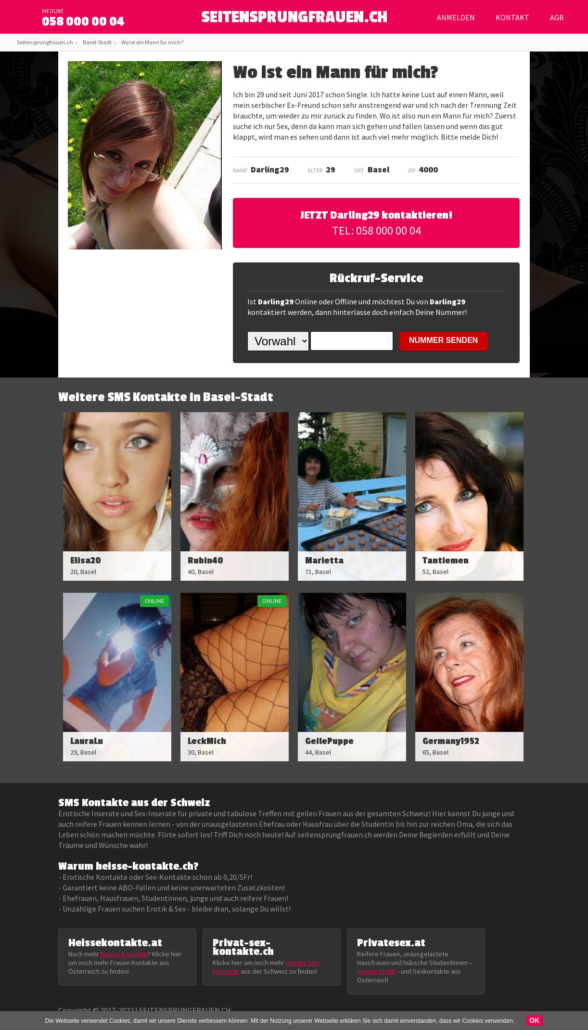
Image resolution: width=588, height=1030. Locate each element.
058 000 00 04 (83, 21)
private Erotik (376, 971)
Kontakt (512, 17)
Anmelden (456, 17)
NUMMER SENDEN (443, 340)
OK (534, 1020)
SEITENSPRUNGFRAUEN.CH (294, 19)
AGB (557, 17)
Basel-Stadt (97, 42)
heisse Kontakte (124, 954)
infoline (53, 11)
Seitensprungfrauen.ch (45, 42)
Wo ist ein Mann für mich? (152, 42)
